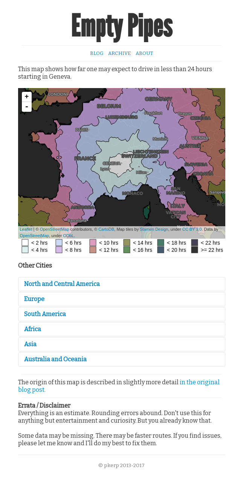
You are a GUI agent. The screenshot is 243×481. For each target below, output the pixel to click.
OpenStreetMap (54, 229)
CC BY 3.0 (192, 229)
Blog (96, 53)
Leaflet (26, 229)
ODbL (68, 235)
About (144, 53)
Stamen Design (154, 229)
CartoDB (106, 229)
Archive (119, 53)
